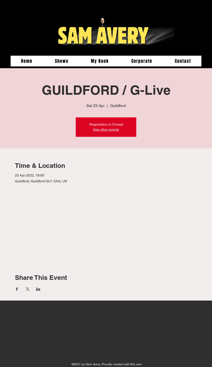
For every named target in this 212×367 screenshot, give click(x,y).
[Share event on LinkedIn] (38, 289)
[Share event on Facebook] (17, 289)
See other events (106, 130)
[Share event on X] (28, 289)
